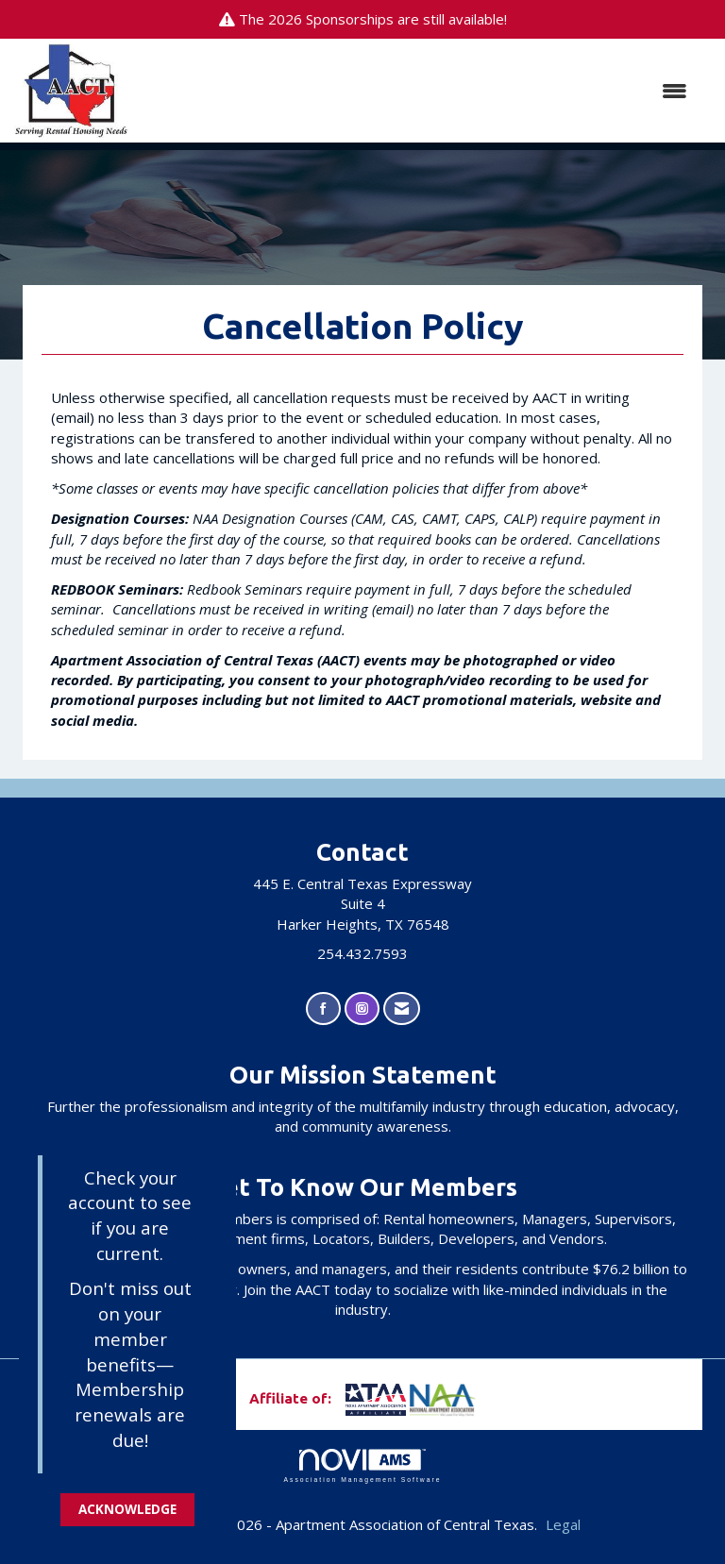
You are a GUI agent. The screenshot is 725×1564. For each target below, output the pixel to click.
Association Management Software (362, 1466)
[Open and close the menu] (417, 91)
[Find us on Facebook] (323, 1008)
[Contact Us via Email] (401, 1008)
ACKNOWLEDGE (127, 1509)
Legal (563, 1524)
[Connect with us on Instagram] (362, 1008)
